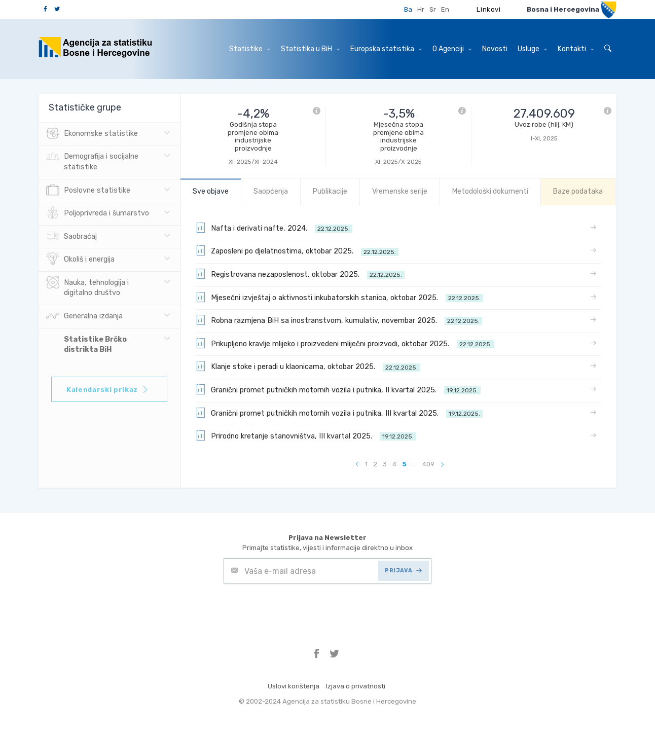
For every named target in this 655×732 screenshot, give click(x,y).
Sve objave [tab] (211, 191)
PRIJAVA (403, 570)
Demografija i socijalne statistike (92, 160)
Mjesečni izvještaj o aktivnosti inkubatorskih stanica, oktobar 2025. (339, 297)
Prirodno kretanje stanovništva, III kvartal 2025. (306, 435)
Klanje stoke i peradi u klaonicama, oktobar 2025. (308, 366)
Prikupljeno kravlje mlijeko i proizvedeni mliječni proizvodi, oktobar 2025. (345, 343)
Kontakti (576, 49)
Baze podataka (578, 191)
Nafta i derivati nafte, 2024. (274, 228)
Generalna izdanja (84, 316)
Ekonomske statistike (92, 133)
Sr (432, 9)
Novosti (494, 49)
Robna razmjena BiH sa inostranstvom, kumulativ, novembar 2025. (339, 320)
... (414, 464)
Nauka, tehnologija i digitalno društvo (87, 287)
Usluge (532, 49)
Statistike (249, 49)
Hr (420, 9)
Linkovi (489, 9)
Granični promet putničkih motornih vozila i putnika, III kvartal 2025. (339, 413)
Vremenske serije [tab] (399, 191)
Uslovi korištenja (293, 686)
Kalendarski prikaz (107, 389)
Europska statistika (386, 49)
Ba (408, 9)
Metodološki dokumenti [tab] (490, 191)
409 (428, 464)
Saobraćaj (71, 236)
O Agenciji (451, 49)
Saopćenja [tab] (270, 191)
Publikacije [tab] (330, 191)
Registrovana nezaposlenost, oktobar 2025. (300, 274)
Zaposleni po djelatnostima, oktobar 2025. (297, 250)
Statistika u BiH (310, 49)
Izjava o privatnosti (355, 686)
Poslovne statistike (88, 190)
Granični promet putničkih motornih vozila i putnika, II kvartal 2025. (338, 389)
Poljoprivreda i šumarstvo (97, 213)
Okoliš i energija (80, 259)
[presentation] (301, 608)
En (445, 9)
